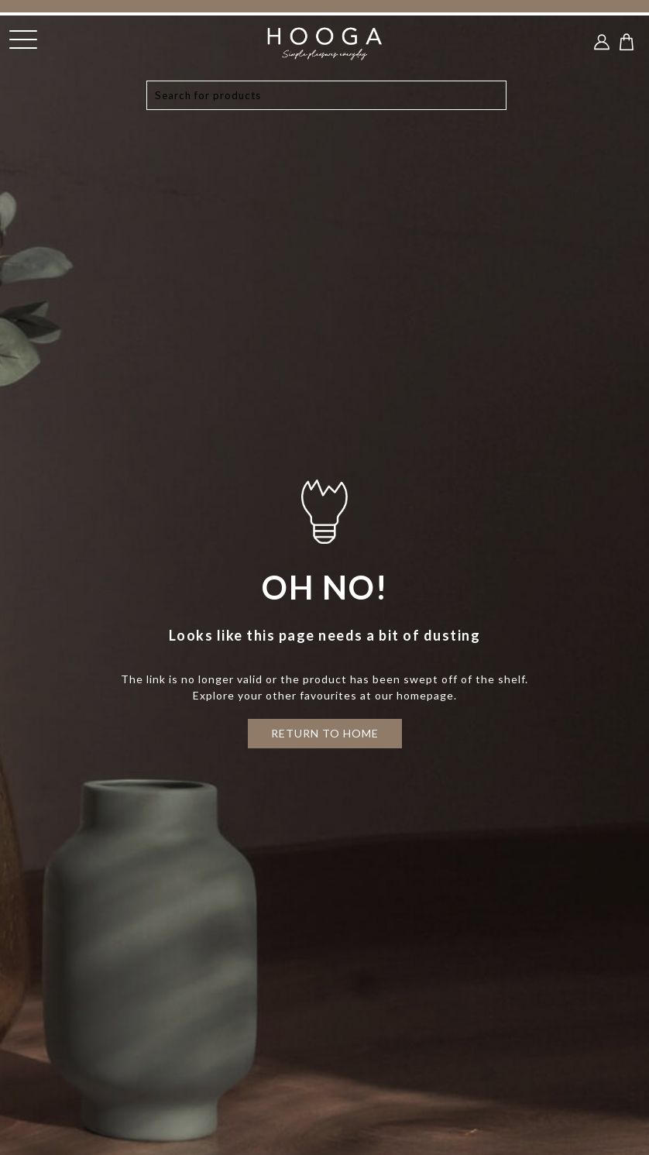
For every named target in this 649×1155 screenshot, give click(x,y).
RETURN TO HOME (325, 733)
